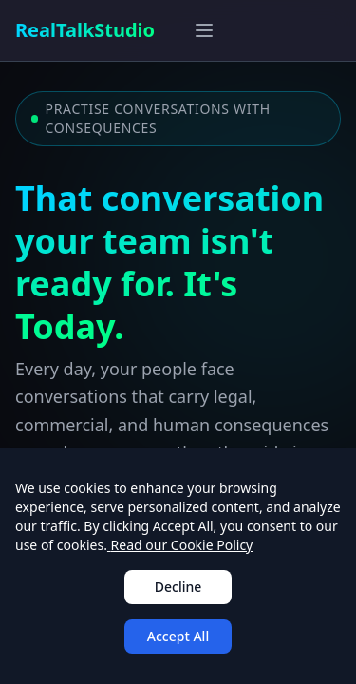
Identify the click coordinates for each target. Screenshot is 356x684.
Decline (178, 587)
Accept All (178, 636)
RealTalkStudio (85, 30)
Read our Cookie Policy (180, 545)
